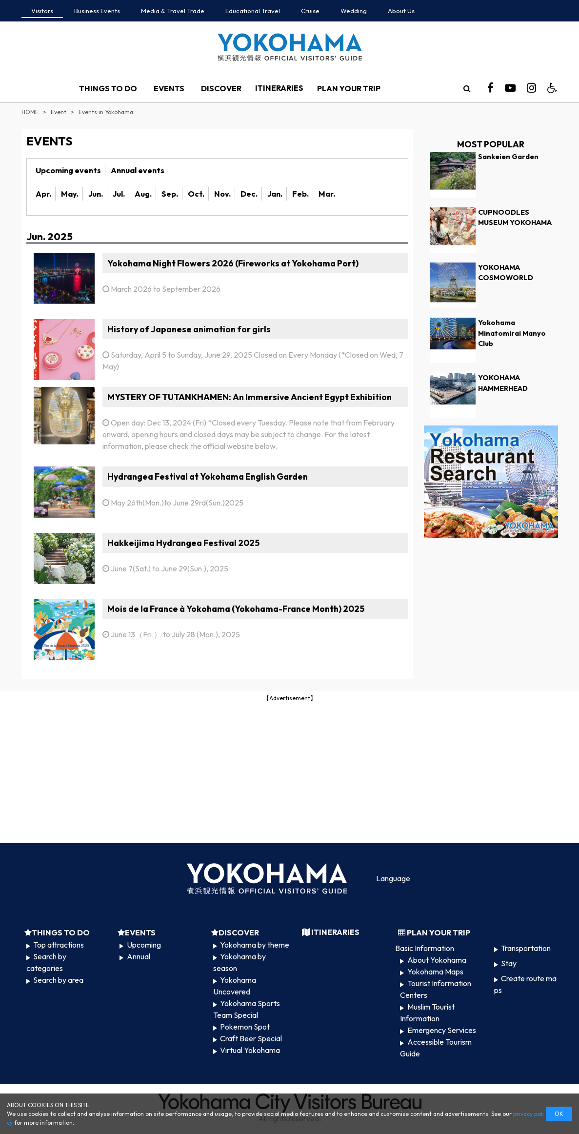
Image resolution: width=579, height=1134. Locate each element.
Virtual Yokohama (250, 1050)
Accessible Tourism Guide (435, 1047)
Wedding (353, 11)
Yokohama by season (239, 962)
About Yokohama (436, 960)
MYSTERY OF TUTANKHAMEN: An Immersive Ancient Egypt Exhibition (249, 397)
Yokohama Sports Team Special (246, 1009)
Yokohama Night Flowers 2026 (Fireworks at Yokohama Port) (233, 263)
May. (70, 194)
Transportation (526, 948)
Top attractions (58, 945)
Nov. (222, 194)
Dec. (249, 194)
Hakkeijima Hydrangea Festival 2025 (183, 542)
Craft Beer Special (251, 1038)
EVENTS (169, 88)
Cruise (310, 11)
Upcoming (144, 945)
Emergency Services (441, 1030)
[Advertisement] (289, 771)
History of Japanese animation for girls (189, 329)
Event (58, 112)
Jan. (274, 194)
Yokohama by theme (254, 945)
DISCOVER (221, 88)
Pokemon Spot (245, 1027)
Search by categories (46, 962)
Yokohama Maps (435, 971)
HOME (30, 112)
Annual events (137, 170)
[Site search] (467, 88)
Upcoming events (68, 170)
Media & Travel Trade (172, 11)
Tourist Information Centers (435, 989)
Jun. (95, 194)
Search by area (58, 980)
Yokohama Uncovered (234, 985)
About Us (401, 11)
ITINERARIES (279, 88)
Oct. (196, 194)
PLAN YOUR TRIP (348, 88)
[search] (467, 88)
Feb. (300, 194)
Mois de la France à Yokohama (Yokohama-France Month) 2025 (235, 608)
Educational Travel (252, 11)
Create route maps (525, 984)
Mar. (327, 194)
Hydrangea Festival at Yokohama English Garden (207, 476)
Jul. (119, 194)
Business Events (97, 11)
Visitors (42, 11)
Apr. (43, 194)
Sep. (169, 194)
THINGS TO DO (108, 88)
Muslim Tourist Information (427, 1012)
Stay (509, 963)
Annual (138, 956)
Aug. (143, 194)
